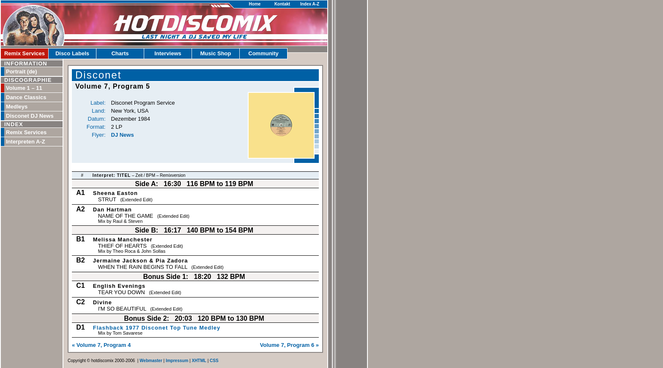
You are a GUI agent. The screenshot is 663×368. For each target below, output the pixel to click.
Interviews (167, 53)
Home (255, 4)
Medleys (16, 106)
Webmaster (151, 360)
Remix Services (24, 53)
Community (263, 53)
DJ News (122, 135)
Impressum (177, 360)
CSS (214, 360)
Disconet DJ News (30, 116)
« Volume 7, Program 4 (101, 345)
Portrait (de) (21, 71)
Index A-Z (309, 4)
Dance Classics (26, 97)
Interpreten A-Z (25, 141)
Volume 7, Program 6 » (289, 345)
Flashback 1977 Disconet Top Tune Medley (156, 328)
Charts (120, 53)
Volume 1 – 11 (24, 88)
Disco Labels (72, 53)
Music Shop (215, 53)
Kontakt (282, 4)
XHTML (199, 360)
